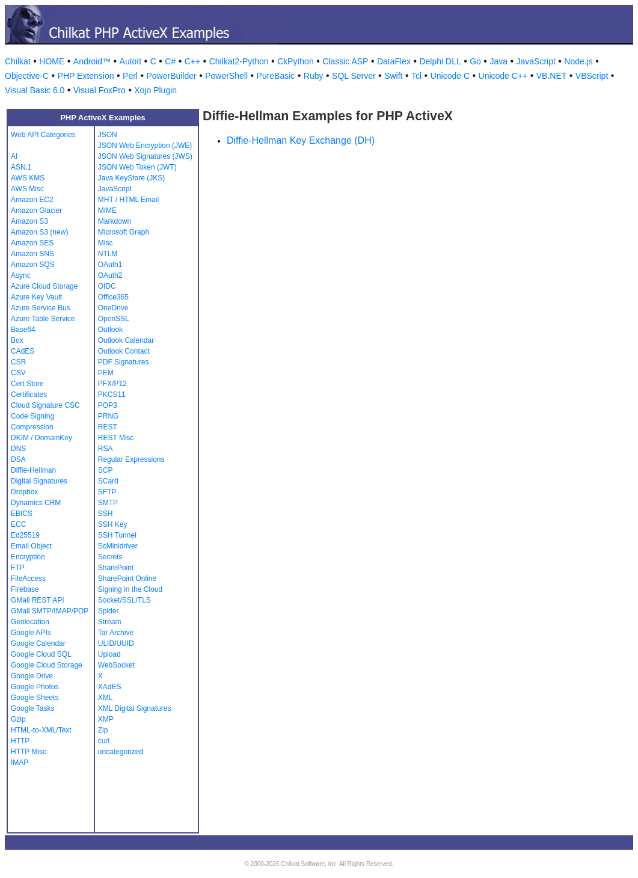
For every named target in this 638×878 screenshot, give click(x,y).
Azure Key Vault (36, 297)
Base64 (23, 329)
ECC (18, 524)
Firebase (25, 589)
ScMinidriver (118, 546)
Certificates (29, 394)
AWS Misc (27, 189)
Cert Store (27, 383)
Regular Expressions (131, 459)
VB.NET (551, 76)
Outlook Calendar (126, 340)
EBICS (21, 513)
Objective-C (27, 76)
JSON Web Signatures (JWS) (145, 156)
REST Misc (116, 438)
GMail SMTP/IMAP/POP (49, 611)
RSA (105, 448)
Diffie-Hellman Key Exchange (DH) (301, 140)
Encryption (28, 557)
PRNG (108, 416)
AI (14, 156)
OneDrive (113, 308)
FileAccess (28, 578)
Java (498, 61)
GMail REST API (37, 600)
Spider (108, 611)
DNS (18, 448)
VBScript (591, 76)
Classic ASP (345, 61)
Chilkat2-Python (239, 61)
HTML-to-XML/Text (41, 730)
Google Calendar (38, 643)
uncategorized (120, 752)
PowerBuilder (171, 76)
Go (475, 61)
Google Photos (34, 687)
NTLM (108, 254)
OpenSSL (113, 319)
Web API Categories (43, 134)
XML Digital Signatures (134, 708)
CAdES (22, 351)
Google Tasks (33, 708)
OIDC (107, 286)
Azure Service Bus (40, 308)
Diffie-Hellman (33, 470)
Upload (109, 654)
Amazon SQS (33, 264)
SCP (105, 470)
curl (103, 741)
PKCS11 (112, 394)
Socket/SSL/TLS (124, 600)
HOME (51, 61)
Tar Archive (115, 632)
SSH (105, 513)
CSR (18, 362)
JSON (107, 134)
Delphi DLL (440, 61)
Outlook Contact (124, 351)
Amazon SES (32, 243)
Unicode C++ (503, 76)
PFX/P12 (112, 383)
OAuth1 (110, 264)
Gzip (18, 719)
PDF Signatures (123, 362)
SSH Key (112, 524)
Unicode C (450, 76)
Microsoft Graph (123, 232)
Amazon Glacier (36, 210)
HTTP (20, 741)
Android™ (92, 61)
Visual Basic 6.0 (34, 90)
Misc (105, 243)
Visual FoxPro (99, 90)
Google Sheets (34, 697)
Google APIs (31, 632)
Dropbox (24, 492)
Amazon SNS (32, 254)
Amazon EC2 (32, 199)
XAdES (109, 687)
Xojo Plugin (155, 90)
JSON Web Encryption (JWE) (145, 145)
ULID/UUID (116, 643)
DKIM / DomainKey (41, 438)
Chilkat (18, 61)
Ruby (314, 76)
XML (105, 697)
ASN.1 (21, 167)
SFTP (107, 492)
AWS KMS (27, 178)
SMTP (108, 503)
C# (170, 61)
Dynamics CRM (36, 503)
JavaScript (536, 61)
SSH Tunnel (117, 535)
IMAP (19, 762)
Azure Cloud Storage (44, 286)
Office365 (113, 297)
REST (107, 427)
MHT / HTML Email (128, 199)
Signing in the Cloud (130, 589)
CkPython (295, 61)
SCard (108, 481)
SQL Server (354, 76)
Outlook (110, 329)
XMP (106, 719)
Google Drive (32, 676)
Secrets (110, 557)
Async (21, 275)
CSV (18, 373)
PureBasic (276, 76)
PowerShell (226, 76)
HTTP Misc (28, 752)
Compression (32, 427)
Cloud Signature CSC (45, 405)
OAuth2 (110, 275)
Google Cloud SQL (41, 654)
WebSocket (116, 665)
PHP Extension (86, 76)
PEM (106, 373)
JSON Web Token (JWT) (137, 167)
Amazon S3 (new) (39, 232)
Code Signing (32, 416)
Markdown (114, 221)
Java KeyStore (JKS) (131, 178)
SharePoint (115, 567)
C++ (192, 61)
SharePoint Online (127, 578)
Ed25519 (25, 535)
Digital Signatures (39, 481)
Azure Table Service (43, 319)
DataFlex (394, 61)
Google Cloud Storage (46, 665)
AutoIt (131, 61)
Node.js (578, 61)
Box (17, 340)
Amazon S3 (29, 221)
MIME (107, 210)
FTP (18, 567)
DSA (18, 459)
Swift (393, 76)
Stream (109, 622)
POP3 (107, 405)
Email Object (31, 546)
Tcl (416, 76)
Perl (130, 76)
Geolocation (30, 622)
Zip (103, 730)
